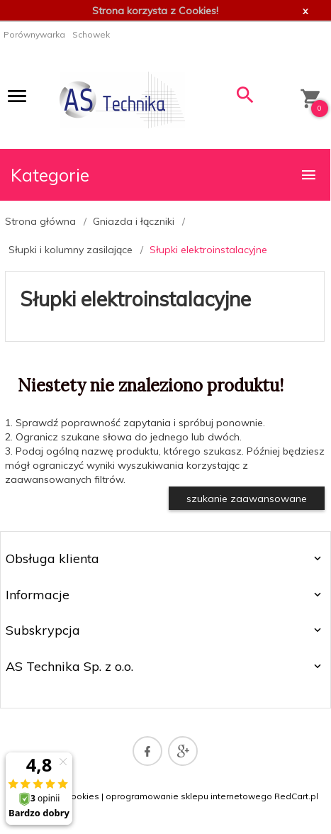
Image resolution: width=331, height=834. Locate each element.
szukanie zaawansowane (246, 498)
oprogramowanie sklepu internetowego (189, 796)
